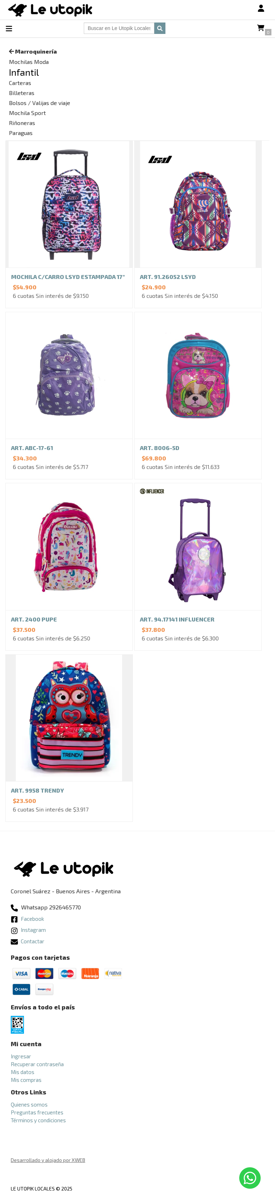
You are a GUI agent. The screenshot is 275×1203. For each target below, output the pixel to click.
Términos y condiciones (38, 1120)
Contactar (27, 941)
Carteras (20, 82)
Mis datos (22, 1072)
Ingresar (21, 1056)
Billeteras (21, 92)
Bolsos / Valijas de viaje (39, 102)
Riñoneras (22, 122)
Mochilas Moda (29, 61)
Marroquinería (33, 51)
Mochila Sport (27, 112)
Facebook (27, 918)
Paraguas (21, 132)
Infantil (24, 72)
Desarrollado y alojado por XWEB (48, 1160)
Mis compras (26, 1080)
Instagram (28, 930)
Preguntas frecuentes (37, 1112)
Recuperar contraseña (37, 1064)
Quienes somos (29, 1104)
